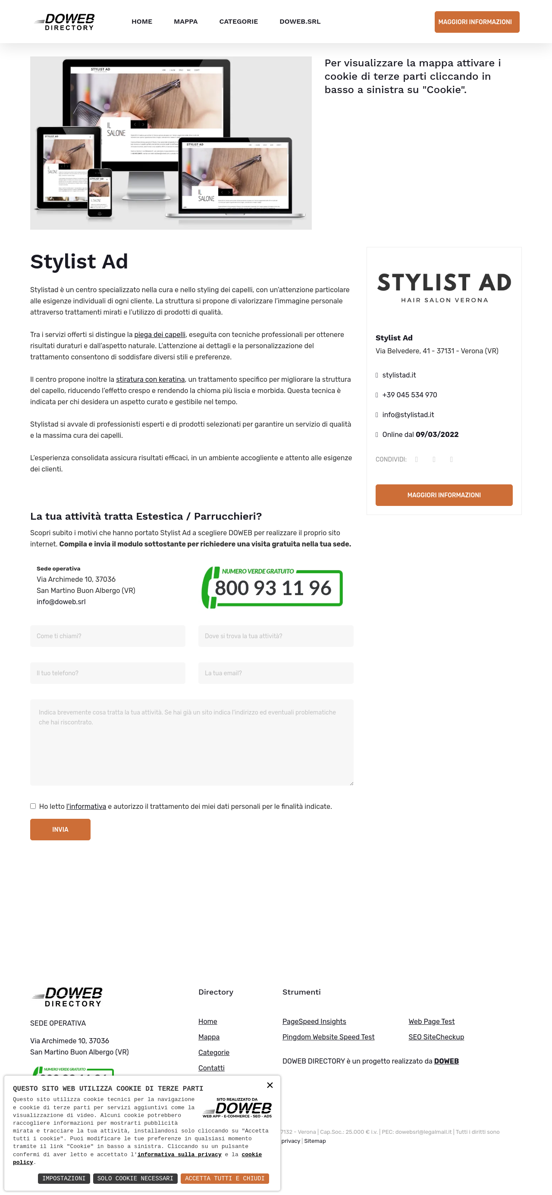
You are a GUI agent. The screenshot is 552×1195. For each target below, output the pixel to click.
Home (142, 21)
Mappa (186, 21)
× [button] (270, 1086)
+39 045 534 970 (410, 395)
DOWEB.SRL (299, 21)
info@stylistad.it (408, 415)
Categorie (238, 21)
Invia (60, 829)
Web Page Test (432, 1021)
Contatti (211, 1068)
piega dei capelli (159, 335)
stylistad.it (399, 375)
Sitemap (315, 1141)
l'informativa (86, 806)
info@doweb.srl (61, 602)
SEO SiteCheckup (436, 1037)
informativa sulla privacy (180, 1155)
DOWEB (446, 1061)
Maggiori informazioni (475, 22)
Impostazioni (64, 1178)
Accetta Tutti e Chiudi (225, 1178)
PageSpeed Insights (314, 1021)
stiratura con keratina (150, 379)
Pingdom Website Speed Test (328, 1037)
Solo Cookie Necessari (135, 1178)
